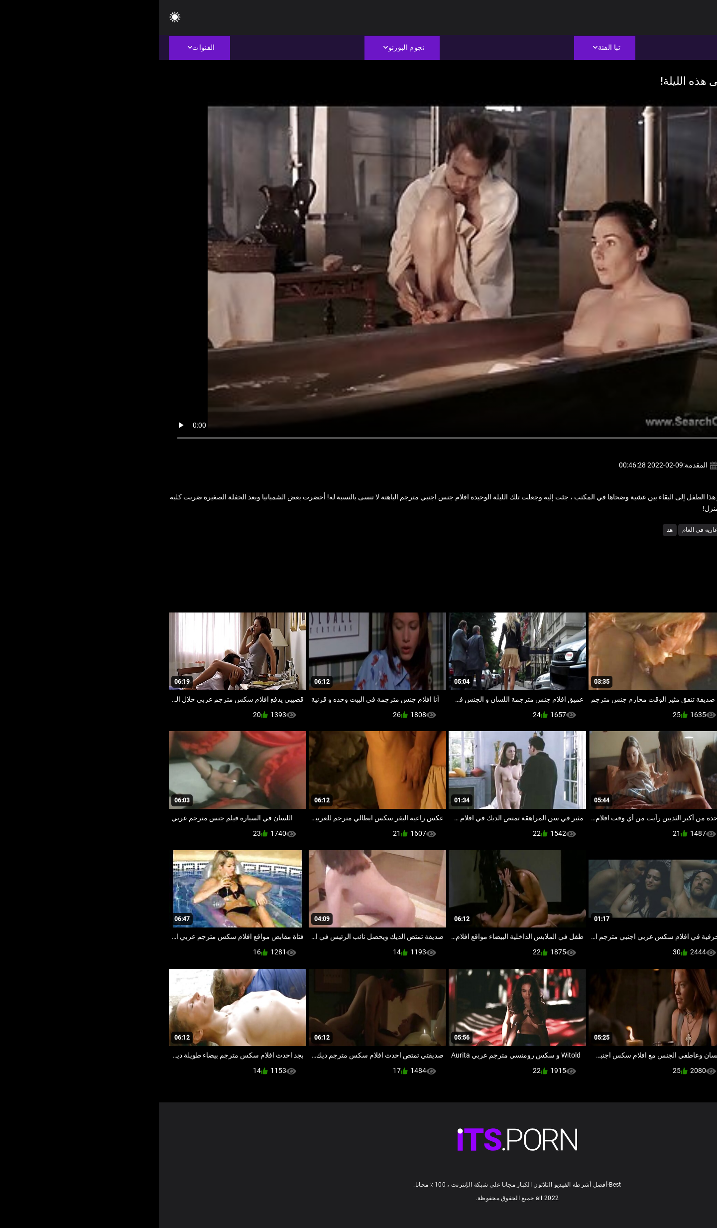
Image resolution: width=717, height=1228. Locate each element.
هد (511, 529)
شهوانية (578, 529)
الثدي (661, 529)
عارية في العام (541, 529)
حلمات (605, 529)
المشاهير (634, 529)
